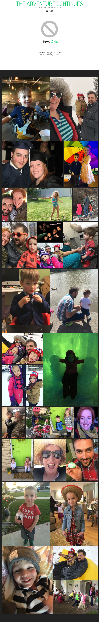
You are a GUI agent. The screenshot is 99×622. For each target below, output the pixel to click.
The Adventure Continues (49, 4)
